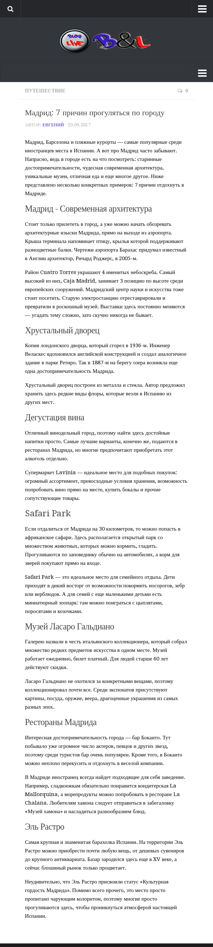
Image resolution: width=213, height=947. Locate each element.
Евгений (53, 124)
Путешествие (45, 90)
